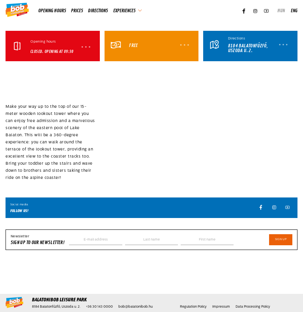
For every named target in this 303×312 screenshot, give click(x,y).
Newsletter (20, 236)
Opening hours (52, 10)
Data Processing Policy (253, 306)
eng (294, 10)
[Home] (17, 10)
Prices (77, 10)
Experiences (124, 10)
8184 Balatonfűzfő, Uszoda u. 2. (248, 48)
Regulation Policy (193, 306)
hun (281, 10)
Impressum (221, 306)
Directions (98, 10)
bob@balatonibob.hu (135, 306)
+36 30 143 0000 (99, 306)
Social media (19, 204)
